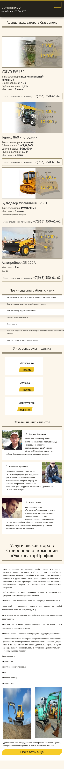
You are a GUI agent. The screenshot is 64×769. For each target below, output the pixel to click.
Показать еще (32, 752)
